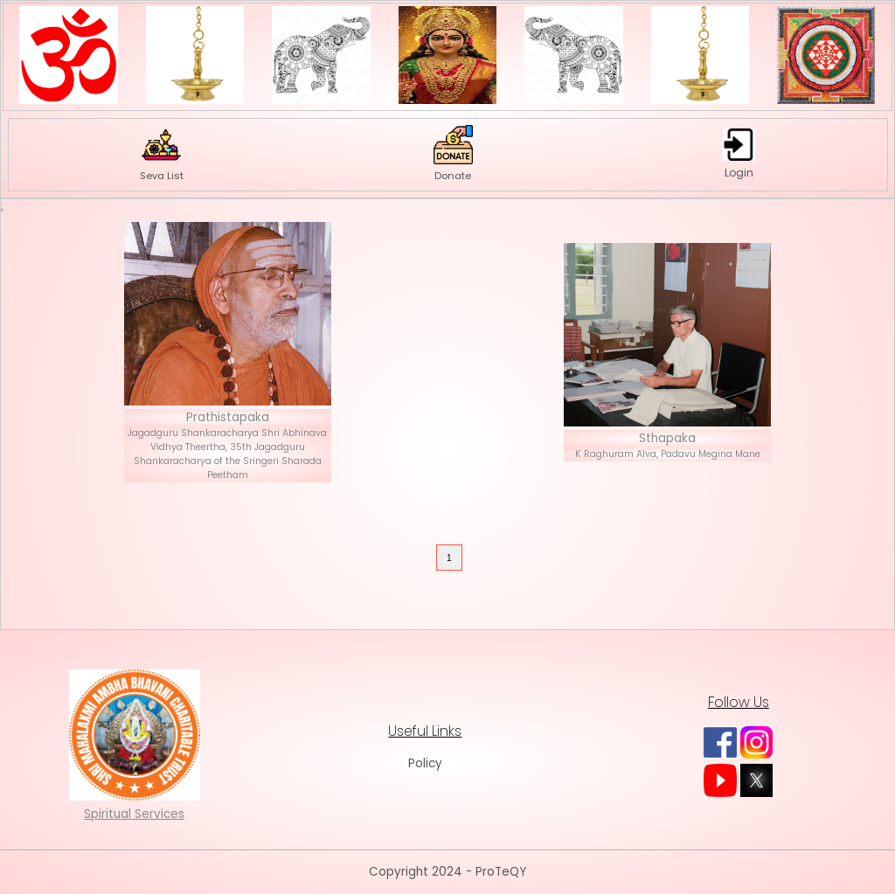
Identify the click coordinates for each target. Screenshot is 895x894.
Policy (425, 763)
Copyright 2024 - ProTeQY (447, 871)
